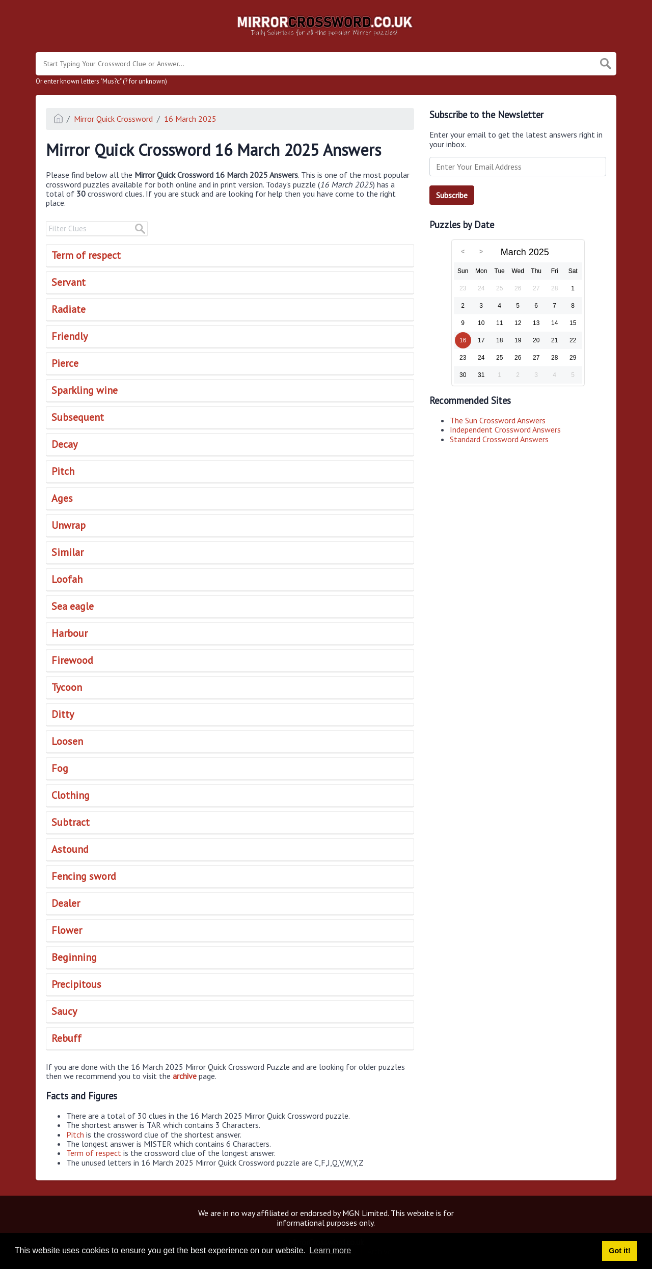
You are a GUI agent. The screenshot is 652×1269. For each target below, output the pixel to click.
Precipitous (76, 984)
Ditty (62, 714)
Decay (64, 444)
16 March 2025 (190, 119)
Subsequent (77, 417)
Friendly (69, 336)
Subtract (70, 822)
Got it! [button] (619, 1251)
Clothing (70, 795)
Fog (59, 768)
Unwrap (68, 525)
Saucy (64, 1011)
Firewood (72, 660)
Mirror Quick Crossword (113, 119)
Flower (66, 930)
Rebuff (66, 1038)
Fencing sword (83, 876)
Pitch (62, 471)
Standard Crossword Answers (499, 439)
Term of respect (86, 255)
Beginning (74, 957)
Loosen (67, 741)
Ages (62, 498)
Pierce (64, 363)
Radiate (68, 309)
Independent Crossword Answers (505, 429)
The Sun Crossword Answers (498, 420)
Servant (68, 282)
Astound (70, 849)
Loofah (67, 579)
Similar (67, 552)
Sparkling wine (84, 390)
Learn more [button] (330, 1250)
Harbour (69, 633)
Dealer (65, 903)
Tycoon (66, 687)
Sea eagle (72, 606)
